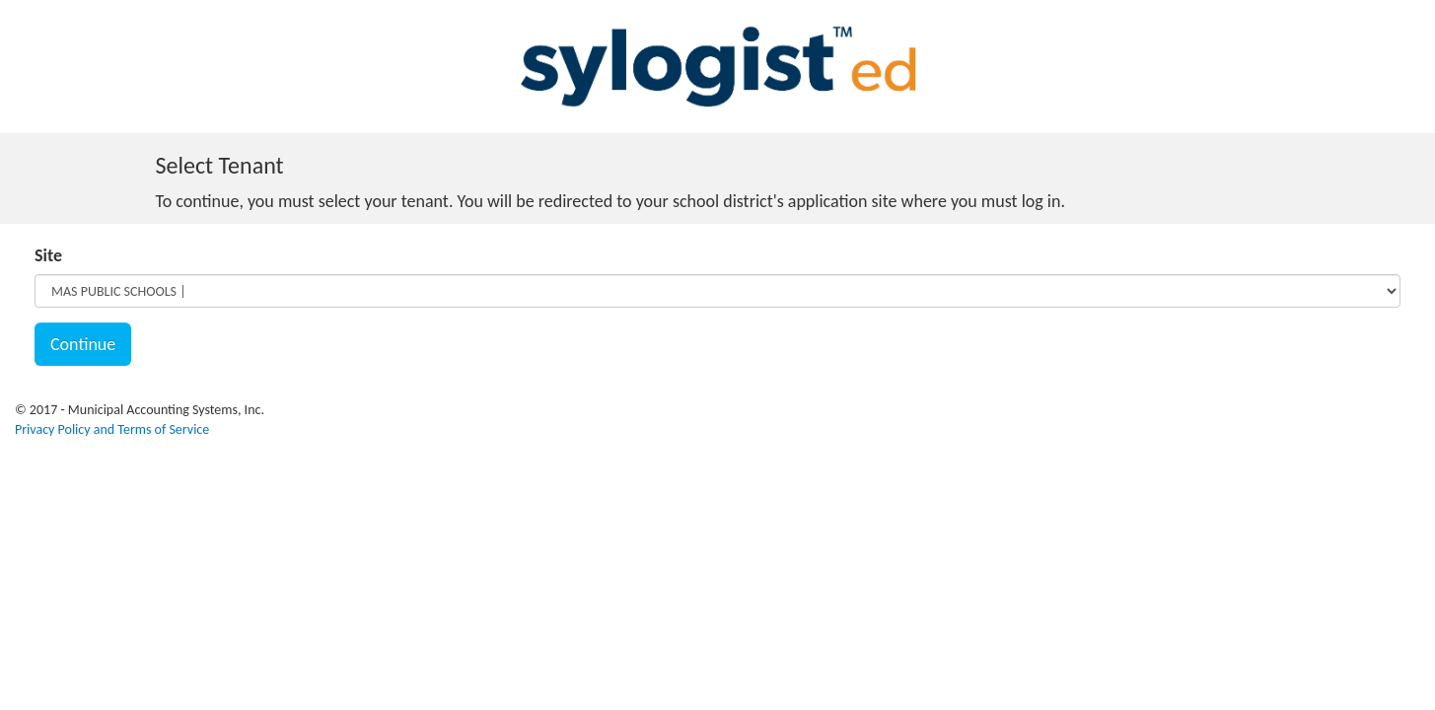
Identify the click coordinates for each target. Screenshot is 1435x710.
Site (48, 255)
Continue (82, 344)
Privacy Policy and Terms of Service (112, 429)
